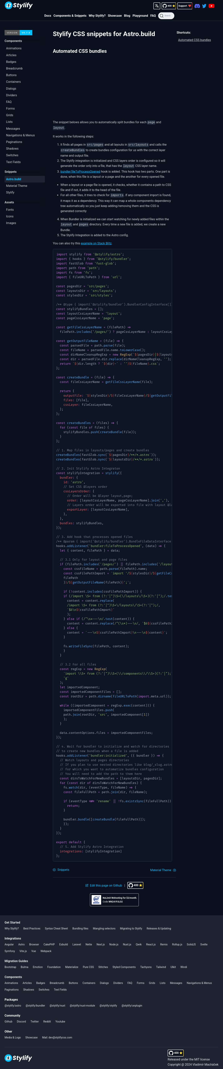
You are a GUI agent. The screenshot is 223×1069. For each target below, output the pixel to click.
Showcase (115, 15)
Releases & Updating (159, 925)
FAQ (153, 15)
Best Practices (31, 925)
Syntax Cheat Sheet (56, 925)
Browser (34, 941)
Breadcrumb (57, 980)
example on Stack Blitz (96, 240)
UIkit (173, 964)
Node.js (113, 941)
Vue (33, 948)
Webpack (45, 948)
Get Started (12, 920)
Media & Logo (13, 1034)
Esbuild (63, 941)
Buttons (73, 980)
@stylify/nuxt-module (82, 1002)
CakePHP (49, 941)
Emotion (38, 964)
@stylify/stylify (108, 1002)
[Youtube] (211, 6)
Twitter (34, 1018)
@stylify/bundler (35, 1002)
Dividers (118, 980)
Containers (89, 980)
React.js (151, 941)
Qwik (139, 941)
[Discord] (197, 6)
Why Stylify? (97, 15)
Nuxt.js (127, 941)
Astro (21, 941)
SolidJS (191, 941)
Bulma (24, 964)
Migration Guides (16, 958)
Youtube (60, 1018)
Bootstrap (10, 964)
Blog (127, 15)
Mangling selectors (104, 925)
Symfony (10, 948)
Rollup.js (177, 941)
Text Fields (60, 986)
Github (8, 1018)
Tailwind (161, 964)
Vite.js (23, 948)
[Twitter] (204, 6)
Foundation (54, 964)
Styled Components (124, 964)
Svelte (204, 941)
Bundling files (80, 925)
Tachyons (146, 964)
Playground (140, 15)
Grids (152, 980)
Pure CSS (88, 964)
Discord (21, 1018)
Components (13, 974)
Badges (40, 980)
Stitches (103, 964)
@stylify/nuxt (57, 1002)
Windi (183, 964)
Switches (44, 986)
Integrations (13, 936)
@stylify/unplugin (131, 1002)
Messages (176, 980)
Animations (11, 980)
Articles (27, 980)
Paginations (12, 986)
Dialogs (104, 980)
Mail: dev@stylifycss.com (57, 1034)
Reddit (47, 1018)
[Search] (166, 15)
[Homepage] (19, 6)
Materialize (71, 964)
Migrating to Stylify (131, 925)
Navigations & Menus (199, 980)
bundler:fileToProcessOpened (80, 169)
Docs (47, 15)
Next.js (101, 941)
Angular (9, 941)
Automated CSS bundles (194, 40)
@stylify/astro (13, 1002)
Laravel (76, 941)
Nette (89, 941)
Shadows (28, 986)
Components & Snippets (69, 15)
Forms (140, 980)
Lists (162, 980)
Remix (164, 941)
